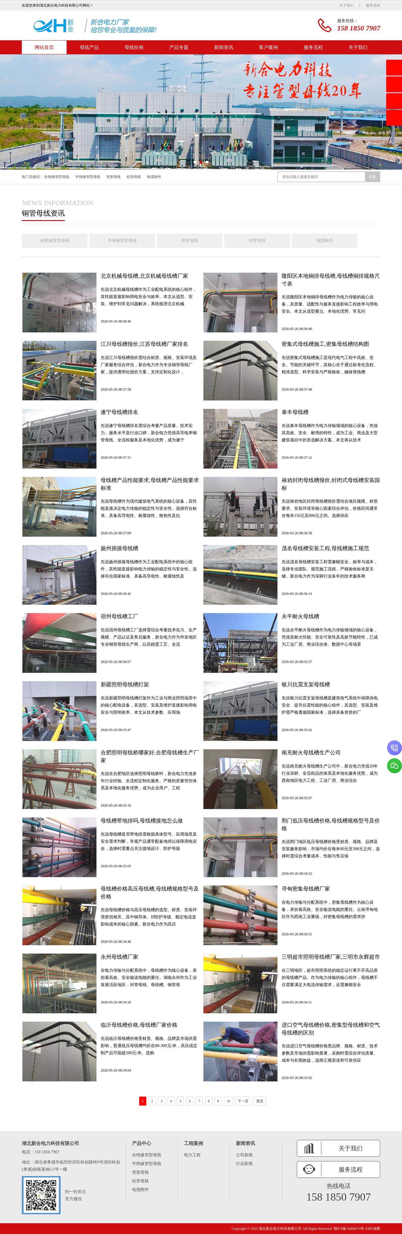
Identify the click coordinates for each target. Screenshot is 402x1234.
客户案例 (268, 47)
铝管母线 (134, 177)
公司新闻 (244, 1155)
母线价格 (134, 47)
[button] (195, 162)
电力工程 (192, 1155)
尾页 (259, 1101)
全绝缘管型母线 (56, 177)
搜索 (372, 177)
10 (228, 1101)
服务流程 (373, 5)
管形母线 (113, 177)
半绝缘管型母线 (87, 177)
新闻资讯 (223, 47)
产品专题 (178, 47)
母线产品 (89, 47)
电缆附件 (154, 177)
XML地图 (372, 1229)
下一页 (243, 1101)
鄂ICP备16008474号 (349, 1229)
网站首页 (44, 47)
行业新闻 (244, 1163)
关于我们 (346, 5)
